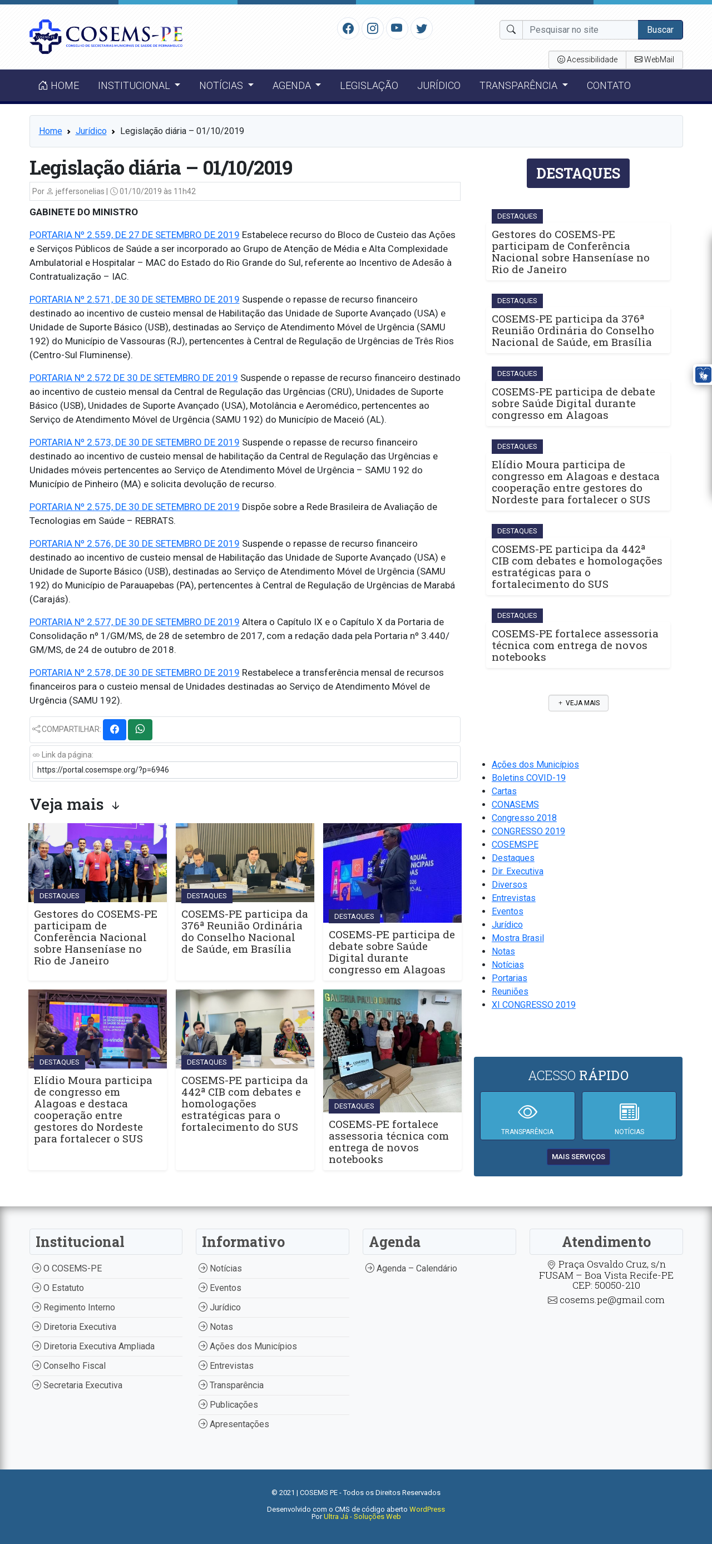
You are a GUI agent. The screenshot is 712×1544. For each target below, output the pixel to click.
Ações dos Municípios (535, 764)
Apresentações (234, 1424)
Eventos (507, 911)
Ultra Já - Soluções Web (362, 1516)
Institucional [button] (135, 85)
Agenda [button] (293, 85)
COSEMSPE (515, 844)
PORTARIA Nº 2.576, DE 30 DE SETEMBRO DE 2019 (134, 543)
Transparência (231, 1385)
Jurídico (439, 85)
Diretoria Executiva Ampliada (93, 1346)
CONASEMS (515, 804)
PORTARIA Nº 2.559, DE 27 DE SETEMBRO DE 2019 (134, 234)
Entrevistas (514, 898)
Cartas (504, 791)
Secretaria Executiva (77, 1385)
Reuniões (510, 991)
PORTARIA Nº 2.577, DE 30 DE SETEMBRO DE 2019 (134, 621)
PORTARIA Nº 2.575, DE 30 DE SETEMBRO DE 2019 (134, 506)
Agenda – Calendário (411, 1268)
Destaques (513, 858)
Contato (609, 85)
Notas (503, 951)
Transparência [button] (519, 85)
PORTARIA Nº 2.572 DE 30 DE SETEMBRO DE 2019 (133, 377)
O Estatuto (58, 1288)
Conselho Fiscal (69, 1365)
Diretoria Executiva (74, 1327)
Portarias (509, 978)
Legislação (369, 85)
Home (58, 85)
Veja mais (578, 703)
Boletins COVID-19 (529, 778)
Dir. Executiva (517, 871)
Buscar (660, 29)
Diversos (509, 884)
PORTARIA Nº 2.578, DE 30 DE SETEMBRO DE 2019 (134, 672)
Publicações (228, 1404)
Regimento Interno (73, 1307)
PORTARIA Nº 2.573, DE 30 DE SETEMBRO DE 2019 (134, 442)
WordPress (427, 1509)
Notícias (508, 964)
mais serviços (578, 1156)
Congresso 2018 (524, 818)
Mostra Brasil (518, 938)
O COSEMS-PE (67, 1268)
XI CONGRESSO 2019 (534, 1004)
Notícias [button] (222, 85)
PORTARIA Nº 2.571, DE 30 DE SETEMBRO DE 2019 (134, 299)
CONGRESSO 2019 (528, 831)
